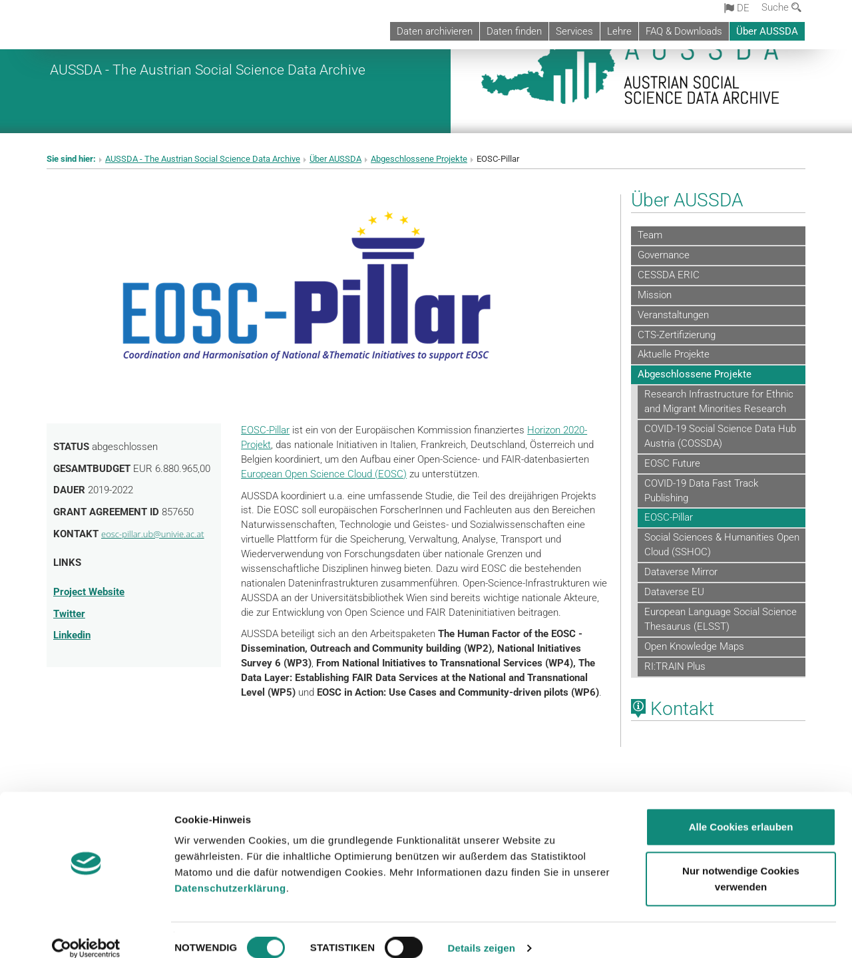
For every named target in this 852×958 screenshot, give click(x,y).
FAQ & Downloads (684, 31)
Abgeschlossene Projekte (419, 159)
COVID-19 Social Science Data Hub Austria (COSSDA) (720, 436)
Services (574, 31)
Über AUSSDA (767, 31)
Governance (664, 255)
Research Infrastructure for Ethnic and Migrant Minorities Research (718, 401)
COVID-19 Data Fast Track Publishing (701, 490)
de (736, 8)
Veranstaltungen (673, 315)
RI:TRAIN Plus (675, 666)
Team (650, 235)
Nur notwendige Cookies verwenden (740, 862)
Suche (781, 7)
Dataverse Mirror (681, 572)
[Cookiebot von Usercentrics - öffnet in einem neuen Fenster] (86, 932)
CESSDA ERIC (669, 275)
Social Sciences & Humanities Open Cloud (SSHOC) (721, 544)
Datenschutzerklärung (230, 871)
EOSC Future (672, 463)
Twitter (69, 614)
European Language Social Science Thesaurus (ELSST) (720, 619)
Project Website (88, 592)
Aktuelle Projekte (674, 354)
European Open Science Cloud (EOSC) (324, 474)
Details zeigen (481, 931)
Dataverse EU (674, 592)
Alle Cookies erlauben (741, 810)
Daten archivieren (435, 31)
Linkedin (72, 635)
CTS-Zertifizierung (677, 335)
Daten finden (514, 31)
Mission (655, 295)
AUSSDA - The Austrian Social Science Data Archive (207, 69)
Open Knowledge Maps (694, 646)
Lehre (619, 31)
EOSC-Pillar (265, 430)
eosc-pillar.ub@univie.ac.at (152, 534)
